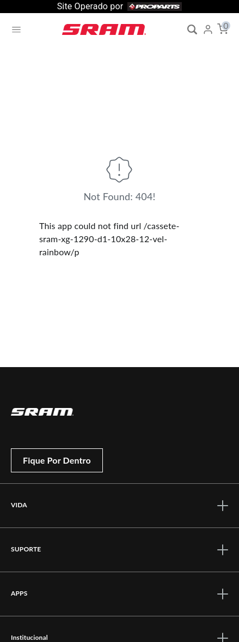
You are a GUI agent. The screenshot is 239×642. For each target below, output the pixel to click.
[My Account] (208, 29)
